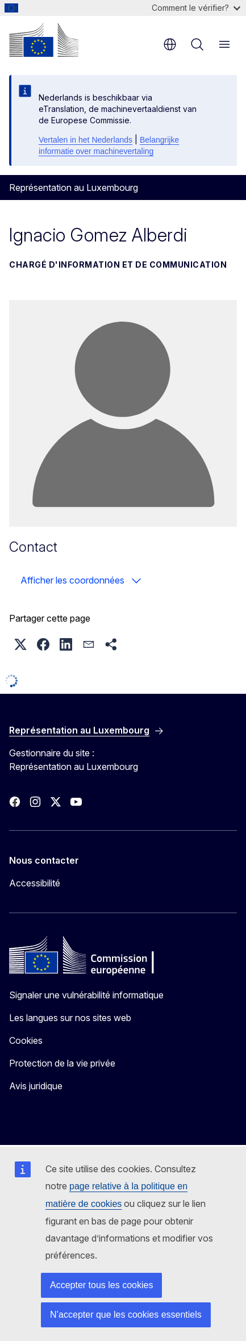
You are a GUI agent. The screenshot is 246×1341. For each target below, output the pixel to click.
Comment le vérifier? (196, 8)
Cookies (26, 1040)
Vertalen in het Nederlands (85, 139)
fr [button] (170, 44)
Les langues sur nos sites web (70, 1017)
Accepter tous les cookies (101, 1285)
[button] (20, 644)
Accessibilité (34, 883)
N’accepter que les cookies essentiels (126, 1314)
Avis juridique (35, 1086)
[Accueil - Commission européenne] (43, 40)
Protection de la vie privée (62, 1063)
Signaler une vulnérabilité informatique (86, 995)
